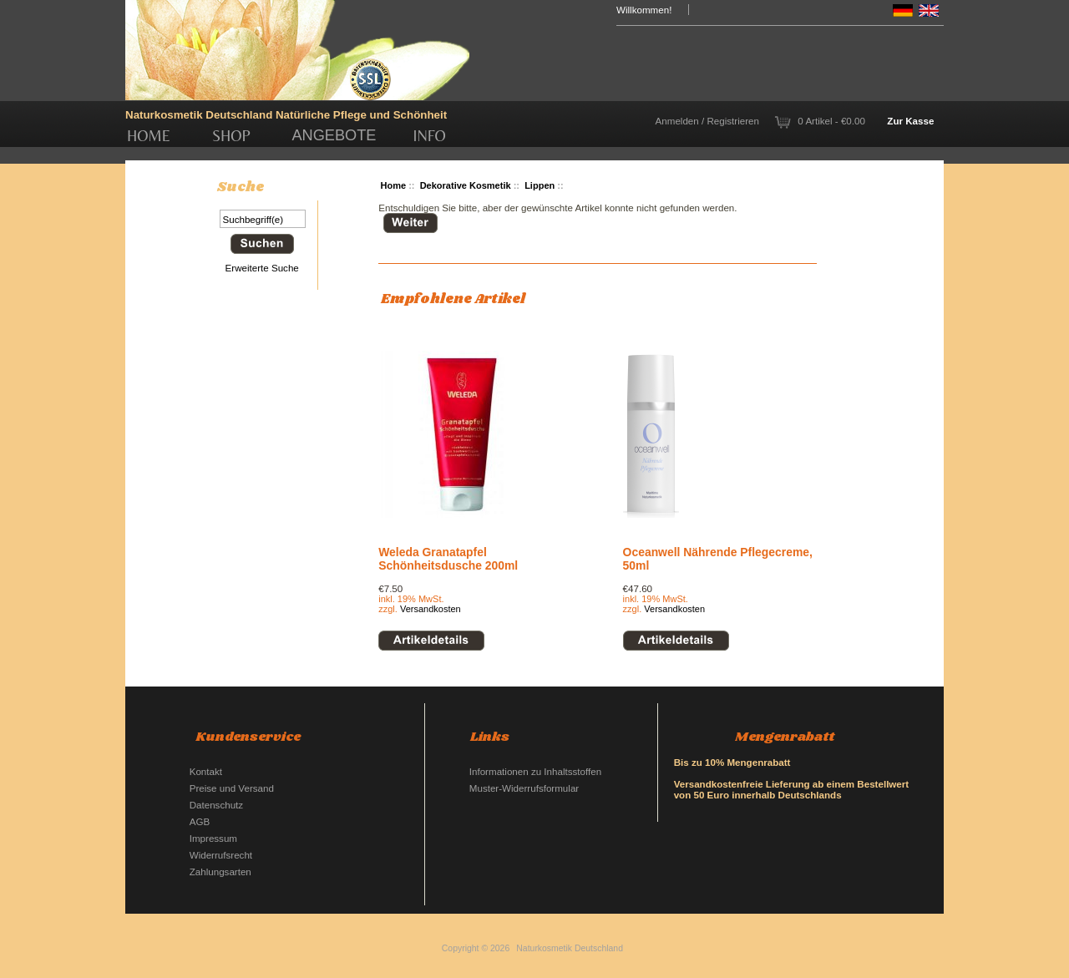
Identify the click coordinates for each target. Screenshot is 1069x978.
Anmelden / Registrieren (707, 120)
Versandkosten (430, 609)
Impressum (213, 838)
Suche (240, 187)
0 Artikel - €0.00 (831, 120)
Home (148, 135)
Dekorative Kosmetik (465, 185)
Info (429, 135)
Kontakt (206, 771)
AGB (200, 821)
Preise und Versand (232, 788)
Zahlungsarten (220, 871)
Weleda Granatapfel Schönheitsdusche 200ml (448, 558)
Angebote (333, 135)
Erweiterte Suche (262, 267)
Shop (231, 135)
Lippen (539, 185)
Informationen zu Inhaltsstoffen (535, 771)
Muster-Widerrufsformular (524, 788)
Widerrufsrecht (221, 854)
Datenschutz (216, 804)
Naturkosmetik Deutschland (569, 948)
